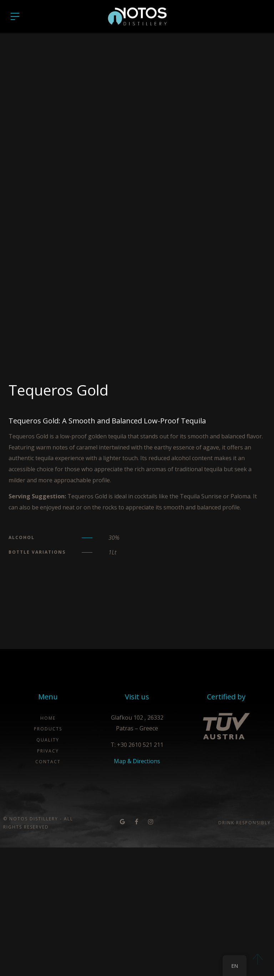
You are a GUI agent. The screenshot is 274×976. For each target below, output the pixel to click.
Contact (48, 890)
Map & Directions (137, 890)
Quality (47, 868)
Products (48, 857)
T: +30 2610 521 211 (137, 873)
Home (48, 847)
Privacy (48, 879)
